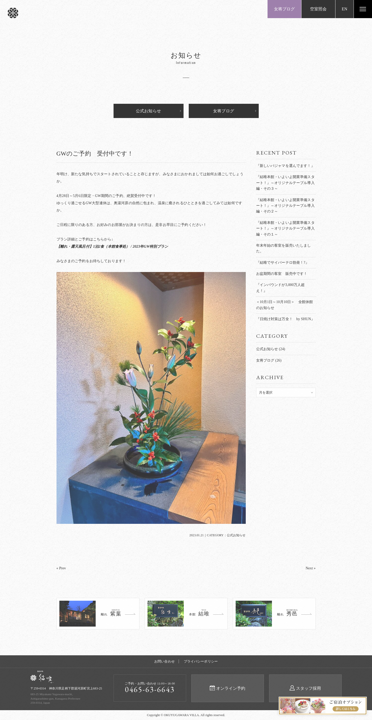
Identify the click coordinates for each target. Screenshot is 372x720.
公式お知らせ (148, 111)
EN (344, 9)
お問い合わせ (164, 661)
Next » (311, 568)
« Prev (61, 568)
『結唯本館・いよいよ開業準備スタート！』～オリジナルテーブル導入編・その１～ (285, 228)
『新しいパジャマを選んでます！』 (285, 166)
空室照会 (318, 9)
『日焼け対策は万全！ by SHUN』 (285, 319)
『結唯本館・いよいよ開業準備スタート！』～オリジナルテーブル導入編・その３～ (285, 182)
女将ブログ (284, 9)
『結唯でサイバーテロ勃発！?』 (282, 263)
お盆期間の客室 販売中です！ (281, 274)
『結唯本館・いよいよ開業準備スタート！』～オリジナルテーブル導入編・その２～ (285, 206)
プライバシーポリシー (201, 661)
